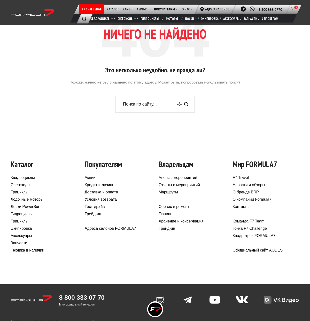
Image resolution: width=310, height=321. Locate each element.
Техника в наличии (27, 250)
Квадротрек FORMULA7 (254, 236)
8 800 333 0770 (270, 9)
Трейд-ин (93, 214)
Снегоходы (20, 185)
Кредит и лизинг (99, 185)
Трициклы (19, 192)
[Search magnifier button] (186, 104)
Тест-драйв (95, 207)
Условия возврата (101, 200)
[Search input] (148, 104)
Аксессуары (21, 236)
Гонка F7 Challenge (250, 229)
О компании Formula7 (252, 200)
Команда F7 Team (249, 221)
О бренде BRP (246, 192)
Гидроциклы (21, 214)
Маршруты (168, 192)
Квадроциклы (23, 178)
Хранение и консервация (181, 221)
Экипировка (21, 229)
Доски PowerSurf (25, 207)
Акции (90, 178)
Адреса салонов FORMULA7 (110, 229)
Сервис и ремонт (174, 207)
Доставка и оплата (101, 192)
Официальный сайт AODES (258, 250)
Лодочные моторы (27, 200)
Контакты (241, 207)
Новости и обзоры (249, 185)
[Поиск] (84, 19)
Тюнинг (165, 214)
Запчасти (19, 243)
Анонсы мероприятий (178, 178)
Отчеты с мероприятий (179, 185)
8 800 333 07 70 (82, 297)
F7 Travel (241, 178)
